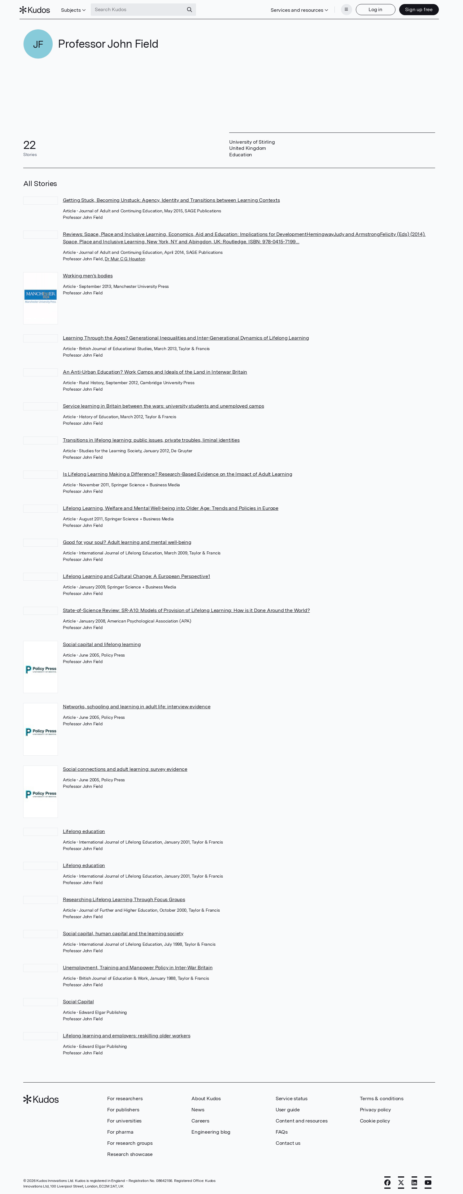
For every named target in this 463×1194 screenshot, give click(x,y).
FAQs (282, 1130)
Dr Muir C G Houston (125, 256)
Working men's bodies (88, 274)
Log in (372, 8)
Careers (200, 1119)
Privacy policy (375, 1108)
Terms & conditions (382, 1097)
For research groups (129, 1141)
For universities (124, 1119)
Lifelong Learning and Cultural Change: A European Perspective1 (136, 574)
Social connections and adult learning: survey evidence (125, 767)
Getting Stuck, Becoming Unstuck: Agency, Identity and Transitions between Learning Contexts (171, 198)
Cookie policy (375, 1119)
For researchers (124, 1097)
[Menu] (342, 8)
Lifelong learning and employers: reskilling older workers (126, 1034)
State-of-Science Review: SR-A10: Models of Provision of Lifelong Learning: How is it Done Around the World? (186, 608)
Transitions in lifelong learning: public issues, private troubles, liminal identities (151, 438)
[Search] (193, 9)
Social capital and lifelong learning (102, 642)
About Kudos (206, 1097)
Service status (292, 1097)
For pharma (120, 1130)
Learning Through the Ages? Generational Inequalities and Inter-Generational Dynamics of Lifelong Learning (186, 336)
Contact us (288, 1141)
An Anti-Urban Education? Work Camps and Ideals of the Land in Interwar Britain (155, 370)
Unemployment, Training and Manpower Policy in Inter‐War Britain (138, 966)
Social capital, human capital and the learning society (123, 932)
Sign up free (415, 8)
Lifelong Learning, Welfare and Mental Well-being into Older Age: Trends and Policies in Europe (170, 506)
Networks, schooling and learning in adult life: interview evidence (137, 705)
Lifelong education (84, 829)
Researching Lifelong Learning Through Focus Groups (124, 898)
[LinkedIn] (414, 1180)
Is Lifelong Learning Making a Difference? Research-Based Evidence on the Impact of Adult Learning (177, 472)
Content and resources (302, 1119)
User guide (288, 1108)
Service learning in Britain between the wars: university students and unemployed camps (163, 404)
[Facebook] (387, 1180)
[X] (401, 1180)
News (197, 1108)
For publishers (123, 1108)
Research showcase (130, 1152)
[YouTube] (428, 1180)
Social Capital (78, 1000)
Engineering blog (210, 1130)
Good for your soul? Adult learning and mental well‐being (127, 540)
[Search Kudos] (140, 9)
